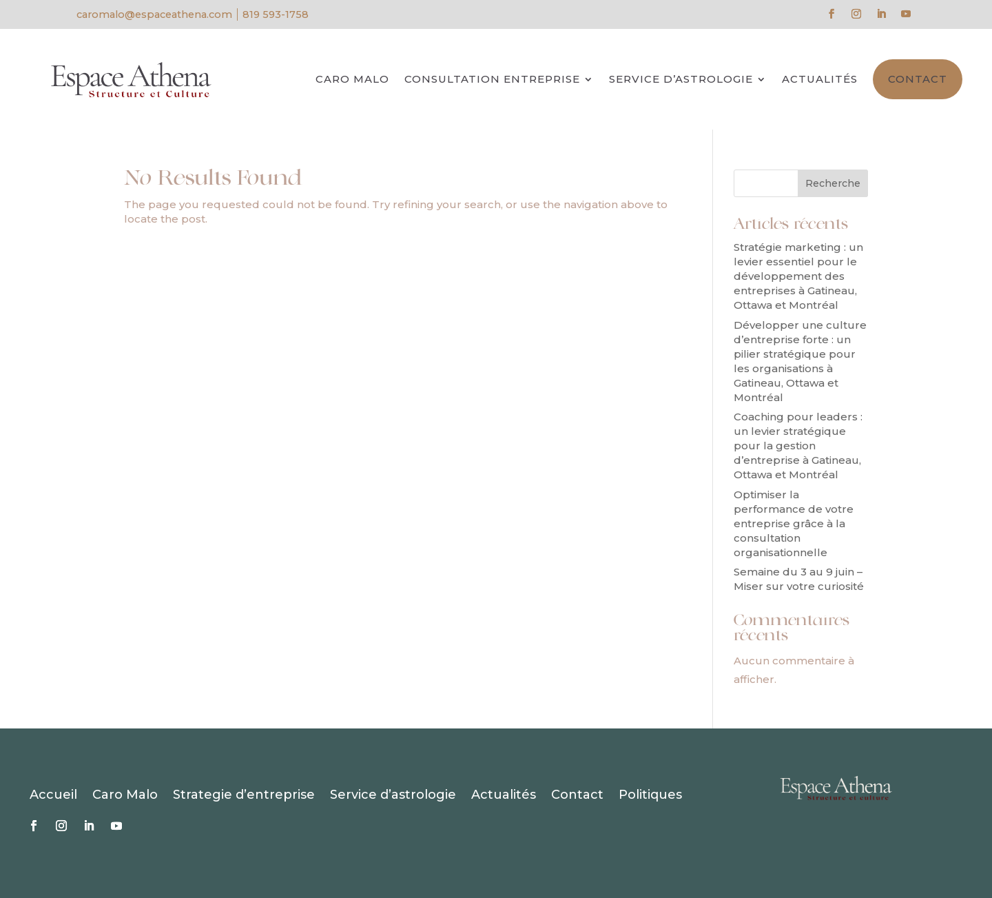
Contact (917, 78)
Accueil (53, 796)
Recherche (832, 183)
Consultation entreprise (492, 78)
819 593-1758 (275, 14)
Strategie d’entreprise (244, 796)
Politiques (650, 796)
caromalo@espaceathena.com (154, 14)
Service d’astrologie (681, 78)
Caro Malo (352, 78)
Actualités (820, 78)
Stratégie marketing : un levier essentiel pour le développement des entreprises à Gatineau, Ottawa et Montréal (798, 276)
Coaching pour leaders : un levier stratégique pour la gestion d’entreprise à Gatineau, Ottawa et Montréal (798, 445)
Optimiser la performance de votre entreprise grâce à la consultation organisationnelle (794, 523)
